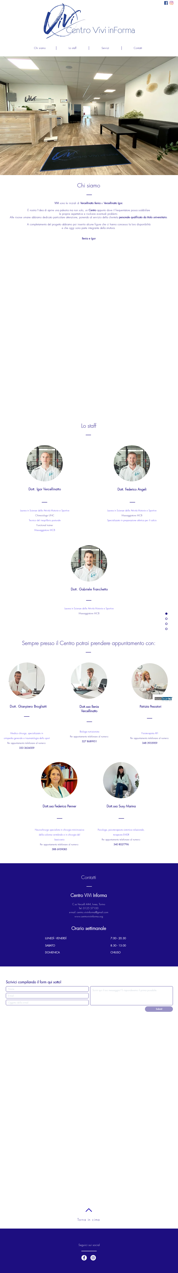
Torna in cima (88, 1219)
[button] (105, 48)
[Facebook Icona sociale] (166, 3)
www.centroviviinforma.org (88, 916)
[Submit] (159, 1009)
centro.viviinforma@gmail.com (92, 912)
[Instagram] (171, 3)
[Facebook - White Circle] (84, 1257)
